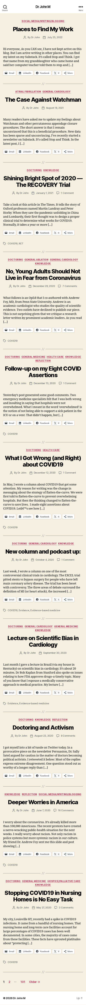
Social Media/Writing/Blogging (43, 21)
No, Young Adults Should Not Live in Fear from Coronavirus (43, 274)
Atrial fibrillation (28, 91)
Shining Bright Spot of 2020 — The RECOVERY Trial (43, 181)
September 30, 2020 (54, 652)
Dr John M (43, 6)
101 (23, 982)
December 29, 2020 (44, 286)
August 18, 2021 (55, 107)
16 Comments (66, 810)
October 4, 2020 (44, 559)
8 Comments (68, 735)
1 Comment (67, 192)
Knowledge (51, 170)
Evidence (24, 610)
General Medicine (33, 356)
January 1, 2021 (44, 192)
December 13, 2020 (45, 383)
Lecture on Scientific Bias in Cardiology (43, 641)
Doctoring (34, 170)
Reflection (43, 360)
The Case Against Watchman (43, 99)
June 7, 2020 (43, 810)
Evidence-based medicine (45, 610)
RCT (21, 243)
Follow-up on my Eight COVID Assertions (43, 372)
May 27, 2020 (43, 907)
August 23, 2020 (43, 735)
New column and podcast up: (43, 551)
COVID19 (12, 243)
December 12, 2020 (45, 472)
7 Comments (69, 286)
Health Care (55, 356)
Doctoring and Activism (43, 727)
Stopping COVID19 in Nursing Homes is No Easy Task (43, 896)
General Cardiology (56, 91)
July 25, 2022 (54, 37)
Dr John (35, 37)
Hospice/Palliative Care (64, 881)
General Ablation (36, 259)
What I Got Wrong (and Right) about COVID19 (43, 461)
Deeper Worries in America (43, 802)
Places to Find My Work (43, 29)
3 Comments (66, 907)
